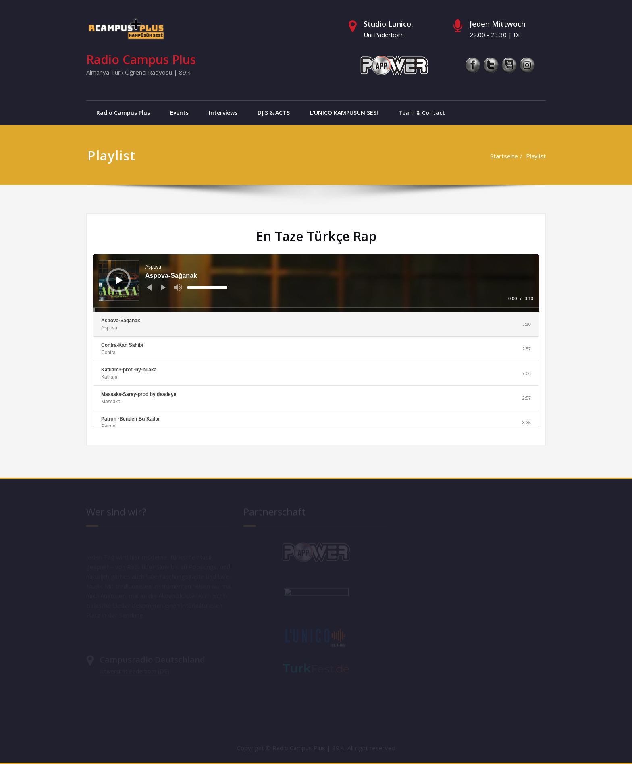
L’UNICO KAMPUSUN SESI (344, 113)
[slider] (207, 287)
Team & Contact (421, 113)
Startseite (504, 156)
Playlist (536, 156)
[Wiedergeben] (119, 280)
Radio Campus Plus (141, 59)
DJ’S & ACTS (274, 113)
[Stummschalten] (178, 287)
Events (179, 113)
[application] (316, 283)
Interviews (223, 113)
